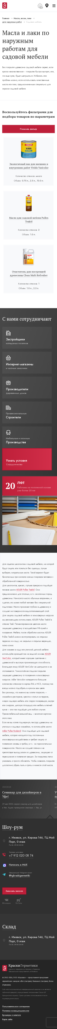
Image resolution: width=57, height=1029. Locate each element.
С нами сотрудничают (27, 319)
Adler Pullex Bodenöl (11, 730)
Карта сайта (7, 1019)
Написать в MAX (18, 865)
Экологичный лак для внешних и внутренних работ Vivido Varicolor (28, 165)
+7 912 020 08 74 (21, 855)
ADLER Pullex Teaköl (25, 589)
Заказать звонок (14, 891)
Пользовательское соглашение (16, 1006)
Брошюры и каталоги (11, 1015)
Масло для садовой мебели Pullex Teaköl (28, 219)
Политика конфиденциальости (15, 1010)
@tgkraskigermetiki (19, 875)
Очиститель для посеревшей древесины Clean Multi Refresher (29, 273)
